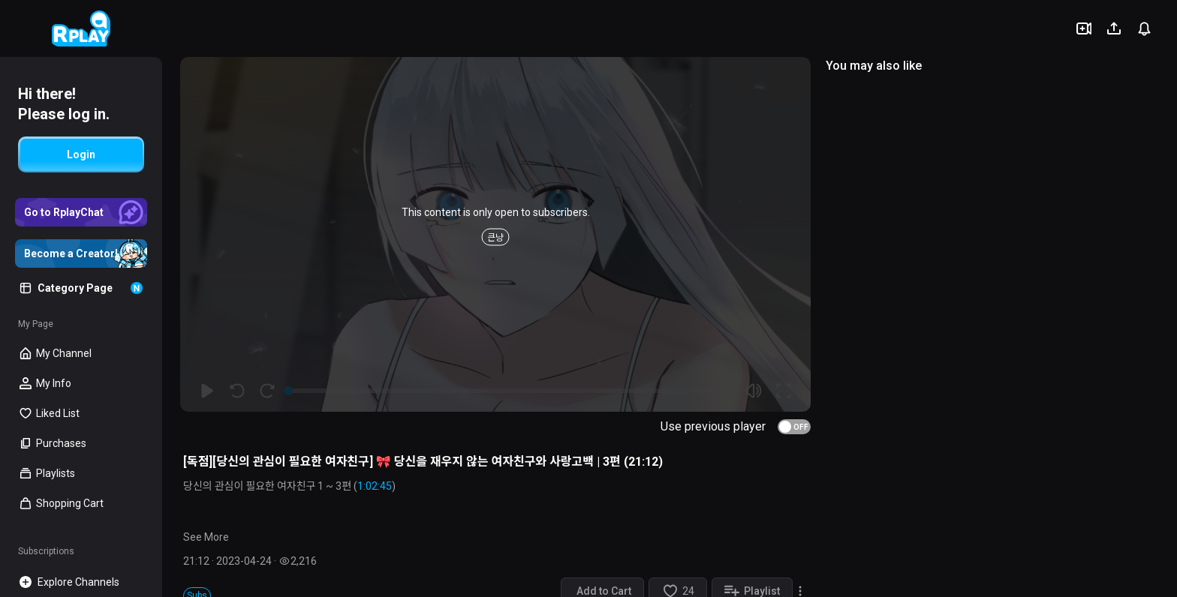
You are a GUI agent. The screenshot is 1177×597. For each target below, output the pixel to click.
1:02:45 (374, 486)
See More (206, 537)
